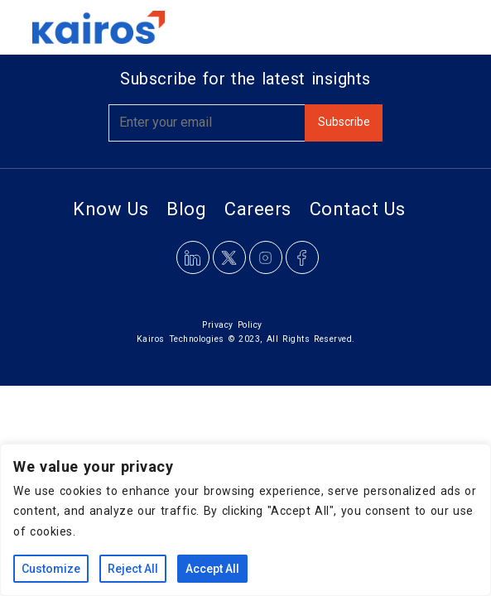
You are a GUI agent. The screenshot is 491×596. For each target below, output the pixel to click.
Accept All (212, 568)
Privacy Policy (232, 325)
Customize (51, 568)
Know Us (110, 209)
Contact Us (358, 209)
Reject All (133, 568)
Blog (186, 209)
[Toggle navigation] (436, 27)
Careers (257, 209)
